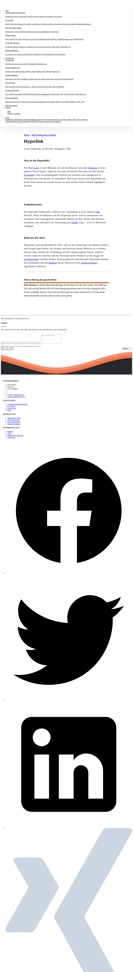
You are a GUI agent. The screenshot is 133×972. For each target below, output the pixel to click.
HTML (74, 222)
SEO (7, 11)
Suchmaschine (31, 259)
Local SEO (11, 408)
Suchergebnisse (89, 263)
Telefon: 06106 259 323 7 (16, 398)
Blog (9, 412)
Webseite (92, 168)
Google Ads (9, 58)
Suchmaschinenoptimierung (17, 406)
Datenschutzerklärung (15, 437)
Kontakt (5, 125)
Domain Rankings (13, 426)
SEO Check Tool (13, 422)
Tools (7, 118)
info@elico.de (18, 396)
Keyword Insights (13, 424)
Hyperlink (29, 175)
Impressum (11, 439)
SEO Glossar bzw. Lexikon (44, 135)
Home (26, 135)
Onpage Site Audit (14, 419)
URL (98, 212)
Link (36, 168)
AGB (9, 435)
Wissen (7, 108)
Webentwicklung (11, 106)
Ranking (53, 263)
